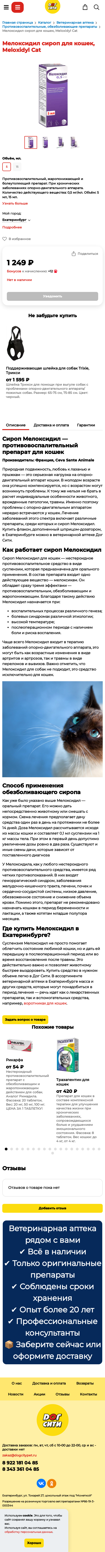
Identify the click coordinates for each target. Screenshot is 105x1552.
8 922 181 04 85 (20, 1463)
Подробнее (12, 227)
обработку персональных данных (28, 1532)
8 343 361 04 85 (20, 1469)
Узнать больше (15, 203)
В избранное (20, 239)
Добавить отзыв (52, 1208)
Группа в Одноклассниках (51, 1483)
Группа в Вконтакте (41, 1483)
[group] (52, 363)
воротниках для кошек (45, 1003)
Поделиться (88, 254)
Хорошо (34, 1543)
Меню (6, 7)
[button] (6, 1149)
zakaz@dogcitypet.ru (19, 1455)
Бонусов (14, 271)
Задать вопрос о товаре (25, 1020)
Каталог (17, 7)
